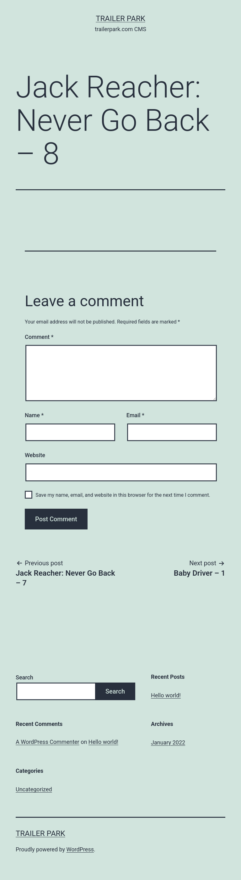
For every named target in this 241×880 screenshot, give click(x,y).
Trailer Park (120, 18)
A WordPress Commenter (47, 742)
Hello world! (166, 695)
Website (35, 455)
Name (34, 415)
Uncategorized (34, 789)
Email (135, 415)
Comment (39, 337)
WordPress (80, 849)
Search (24, 677)
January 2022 (168, 742)
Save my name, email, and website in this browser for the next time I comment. (122, 495)
